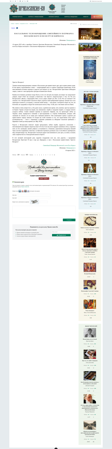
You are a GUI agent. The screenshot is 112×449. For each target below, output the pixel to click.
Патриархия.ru (71, 40)
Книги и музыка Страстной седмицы (90, 227)
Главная (12, 23)
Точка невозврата (89, 310)
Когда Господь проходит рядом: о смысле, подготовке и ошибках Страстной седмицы (90, 251)
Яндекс (22, 191)
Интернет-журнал (54, 16)
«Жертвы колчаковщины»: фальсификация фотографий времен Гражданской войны (90, 433)
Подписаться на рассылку (97, 1)
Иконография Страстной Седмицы (89, 291)
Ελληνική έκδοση (62, 6)
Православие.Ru (25, 186)
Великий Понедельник (89, 273)
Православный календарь (52, 8)
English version (62, 11)
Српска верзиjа (62, 8)
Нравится (13, 27)
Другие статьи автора (91, 91)
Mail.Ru (25, 191)
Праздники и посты (24, 23)
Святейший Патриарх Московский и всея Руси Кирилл (59, 145)
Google (28, 191)
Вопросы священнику (70, 16)
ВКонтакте (20, 191)
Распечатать (74, 23)
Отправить (69, 219)
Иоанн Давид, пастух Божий (90, 339)
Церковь (17, 23)
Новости (85, 16)
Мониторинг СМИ (33, 23)
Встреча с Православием (36, 16)
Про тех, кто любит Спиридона (90, 360)
